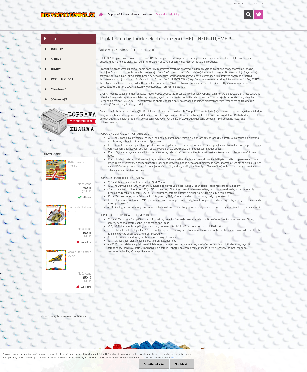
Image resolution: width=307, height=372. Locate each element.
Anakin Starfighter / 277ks (79, 254)
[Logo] (68, 14)
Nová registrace (255, 3)
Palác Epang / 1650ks (76, 164)
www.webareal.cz (77, 316)
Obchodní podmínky (167, 14)
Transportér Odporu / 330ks (79, 209)
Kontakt (147, 14)
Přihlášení (239, 3)
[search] (248, 14)
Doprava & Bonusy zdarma (123, 14)
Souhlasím (182, 364)
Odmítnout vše (154, 364)
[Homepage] (100, 14)
